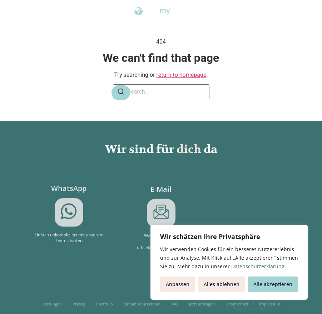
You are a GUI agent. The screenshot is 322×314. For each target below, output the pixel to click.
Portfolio (104, 306)
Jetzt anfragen (202, 306)
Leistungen (51, 306)
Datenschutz (237, 306)
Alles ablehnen (221, 284)
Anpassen (177, 284)
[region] (229, 262)
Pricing (79, 306)
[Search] (121, 92)
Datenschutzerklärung (257, 266)
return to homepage (182, 74)
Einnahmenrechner (142, 306)
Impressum (270, 306)
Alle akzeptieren (272, 284)
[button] (16, 11)
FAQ (174, 306)
